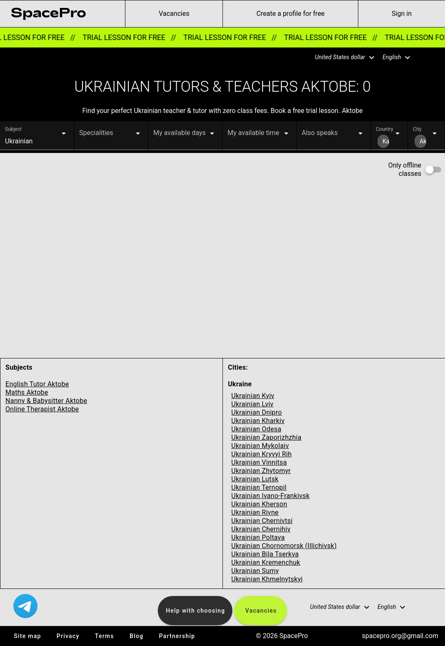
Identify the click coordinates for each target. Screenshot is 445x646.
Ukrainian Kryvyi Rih (261, 454)
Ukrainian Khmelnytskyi (266, 579)
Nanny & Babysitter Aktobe (46, 401)
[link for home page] (48, 13)
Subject (13, 129)
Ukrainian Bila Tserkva (265, 554)
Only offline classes (404, 169)
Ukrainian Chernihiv (260, 529)
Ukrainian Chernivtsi (261, 521)
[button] (339, 57)
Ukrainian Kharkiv (258, 421)
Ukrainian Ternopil (259, 487)
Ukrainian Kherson (259, 504)
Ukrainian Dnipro (256, 412)
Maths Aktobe (26, 392)
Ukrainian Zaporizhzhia (266, 437)
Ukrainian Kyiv (252, 396)
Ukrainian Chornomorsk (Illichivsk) (284, 546)
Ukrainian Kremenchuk (265, 562)
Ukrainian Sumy (255, 571)
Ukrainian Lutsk (254, 479)
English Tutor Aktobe (37, 384)
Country (384, 129)
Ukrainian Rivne (255, 512)
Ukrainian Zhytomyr (261, 471)
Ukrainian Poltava (258, 537)
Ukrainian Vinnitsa (259, 462)
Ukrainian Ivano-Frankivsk (270, 496)
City (417, 129)
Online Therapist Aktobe (42, 409)
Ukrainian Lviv (252, 404)
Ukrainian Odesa (256, 429)
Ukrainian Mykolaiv (260, 446)
